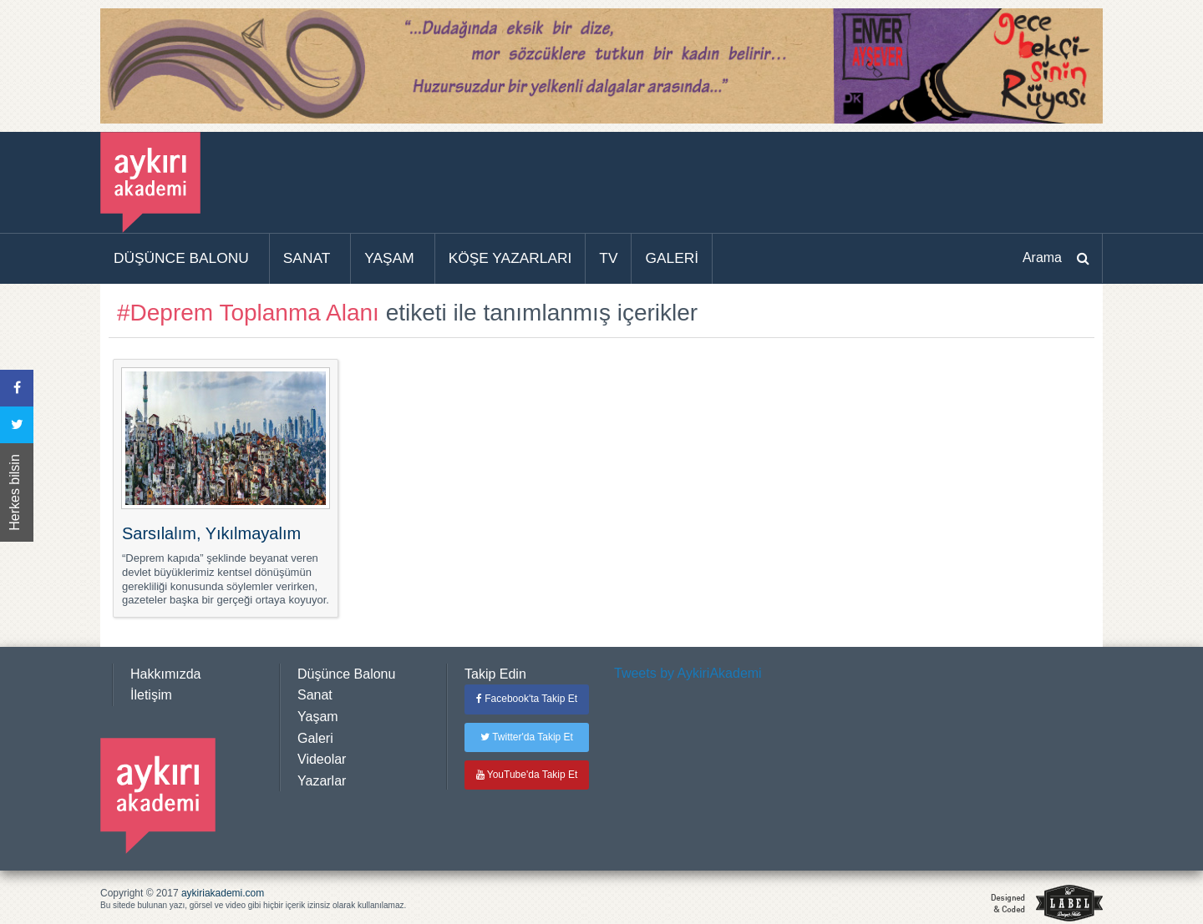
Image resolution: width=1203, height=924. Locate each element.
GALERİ (671, 258)
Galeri (315, 738)
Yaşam (317, 716)
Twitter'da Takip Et (526, 737)
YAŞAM (389, 258)
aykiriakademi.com (222, 893)
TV (608, 258)
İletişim (151, 695)
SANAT (307, 258)
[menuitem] (185, 259)
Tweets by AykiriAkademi (688, 673)
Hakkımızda (165, 674)
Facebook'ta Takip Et (526, 698)
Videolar (321, 759)
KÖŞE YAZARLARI (510, 258)
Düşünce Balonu (346, 674)
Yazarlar (321, 781)
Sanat (314, 695)
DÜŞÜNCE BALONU (181, 258)
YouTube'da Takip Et (527, 774)
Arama (1042, 257)
